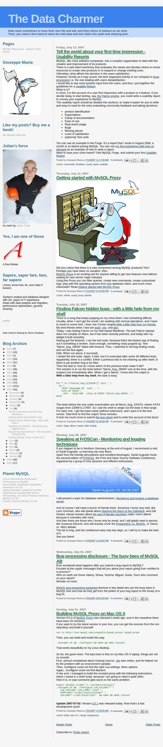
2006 (10, 459)
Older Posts (153, 730)
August (13, 405)
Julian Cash (23, 225)
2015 (10, 362)
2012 (10, 372)
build (66, 721)
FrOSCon (88, 461)
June (12, 440)
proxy (80, 295)
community (69, 164)
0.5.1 (95, 709)
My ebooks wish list (14, 135)
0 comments (117, 160)
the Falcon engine (108, 96)
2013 (10, 369)
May (11, 443)
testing (93, 429)
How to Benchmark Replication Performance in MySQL (20, 480)
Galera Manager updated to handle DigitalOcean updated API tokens (22, 491)
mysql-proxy (93, 721)
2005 (10, 462)
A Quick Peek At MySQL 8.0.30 (20, 501)
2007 (10, 389)
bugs (66, 429)
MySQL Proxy (64, 274)
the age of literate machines (110, 517)
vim (104, 327)
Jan (118, 664)
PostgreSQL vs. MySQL (130, 526)
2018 (10, 352)
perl (115, 327)
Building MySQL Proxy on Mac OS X (90, 616)
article (67, 295)
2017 (10, 355)
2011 (10, 376)
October (13, 399)
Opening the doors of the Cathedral (123, 514)
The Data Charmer (55, 18)
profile (6, 320)
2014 (10, 365)
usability (104, 164)
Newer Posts (64, 730)
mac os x (74, 721)
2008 (10, 386)
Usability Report (85, 86)
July (11, 408)
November (15, 396)
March (13, 450)
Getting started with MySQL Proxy (88, 177)
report (96, 164)
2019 (10, 348)
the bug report (104, 420)
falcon (73, 429)
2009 (10, 382)
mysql (89, 164)
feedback (80, 164)
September (15, 402)
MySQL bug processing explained (76, 590)
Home (109, 730)
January (13, 456)
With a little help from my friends (136, 324)
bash (98, 327)
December (15, 392)
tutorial (88, 295)
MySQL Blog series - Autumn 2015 (22, 49)
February (14, 453)
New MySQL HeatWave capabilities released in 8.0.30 (22, 486)
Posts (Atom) (81, 738)
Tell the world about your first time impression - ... (25, 412)
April (12, 447)
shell (86, 429)
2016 (10, 359)
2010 (10, 379)
